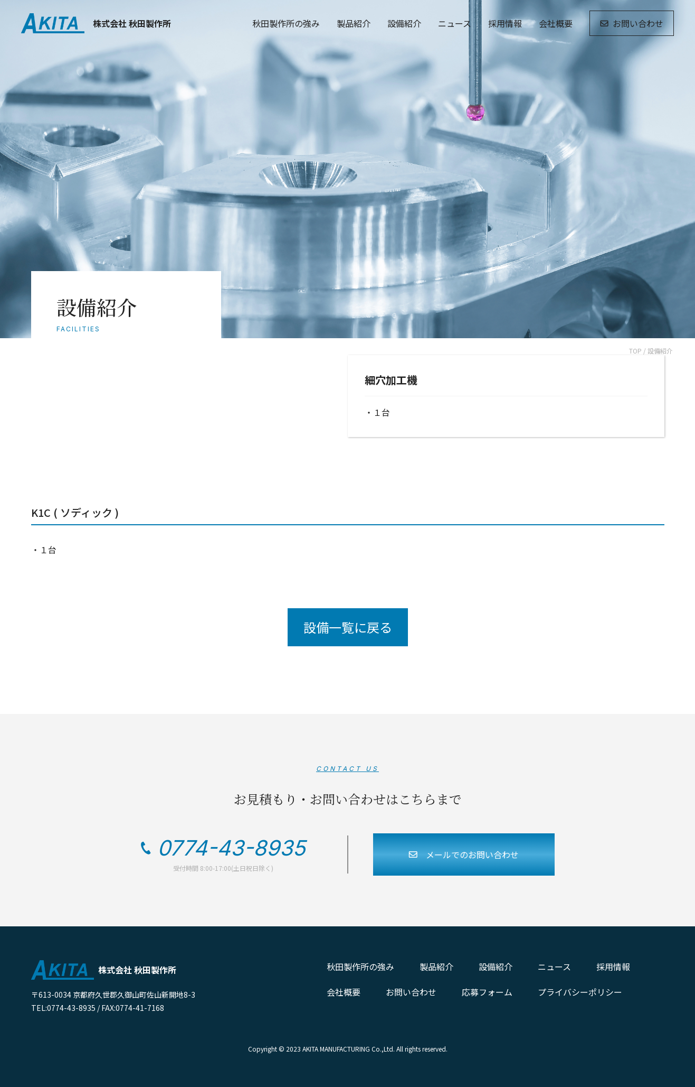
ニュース (454, 23)
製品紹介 (353, 23)
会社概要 (556, 23)
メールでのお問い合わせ (463, 854)
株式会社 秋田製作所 (96, 23)
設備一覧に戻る (347, 627)
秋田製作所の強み (286, 23)
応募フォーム (487, 992)
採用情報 (505, 23)
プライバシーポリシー (580, 992)
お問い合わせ (631, 23)
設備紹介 (404, 23)
